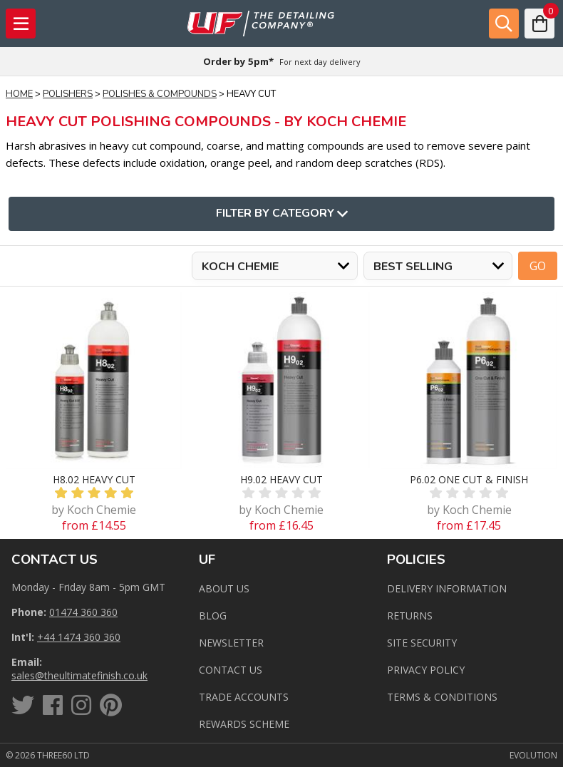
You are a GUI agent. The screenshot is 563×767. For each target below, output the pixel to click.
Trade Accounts (244, 697)
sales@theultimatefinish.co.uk (79, 675)
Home (19, 94)
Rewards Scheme (244, 724)
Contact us (230, 669)
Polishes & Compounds (160, 94)
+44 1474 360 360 (78, 637)
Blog (213, 615)
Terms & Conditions (442, 697)
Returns (410, 615)
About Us (224, 588)
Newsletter (231, 642)
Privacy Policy (426, 669)
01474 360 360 (83, 612)
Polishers (68, 94)
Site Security (422, 642)
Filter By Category (282, 213)
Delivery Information (447, 588)
